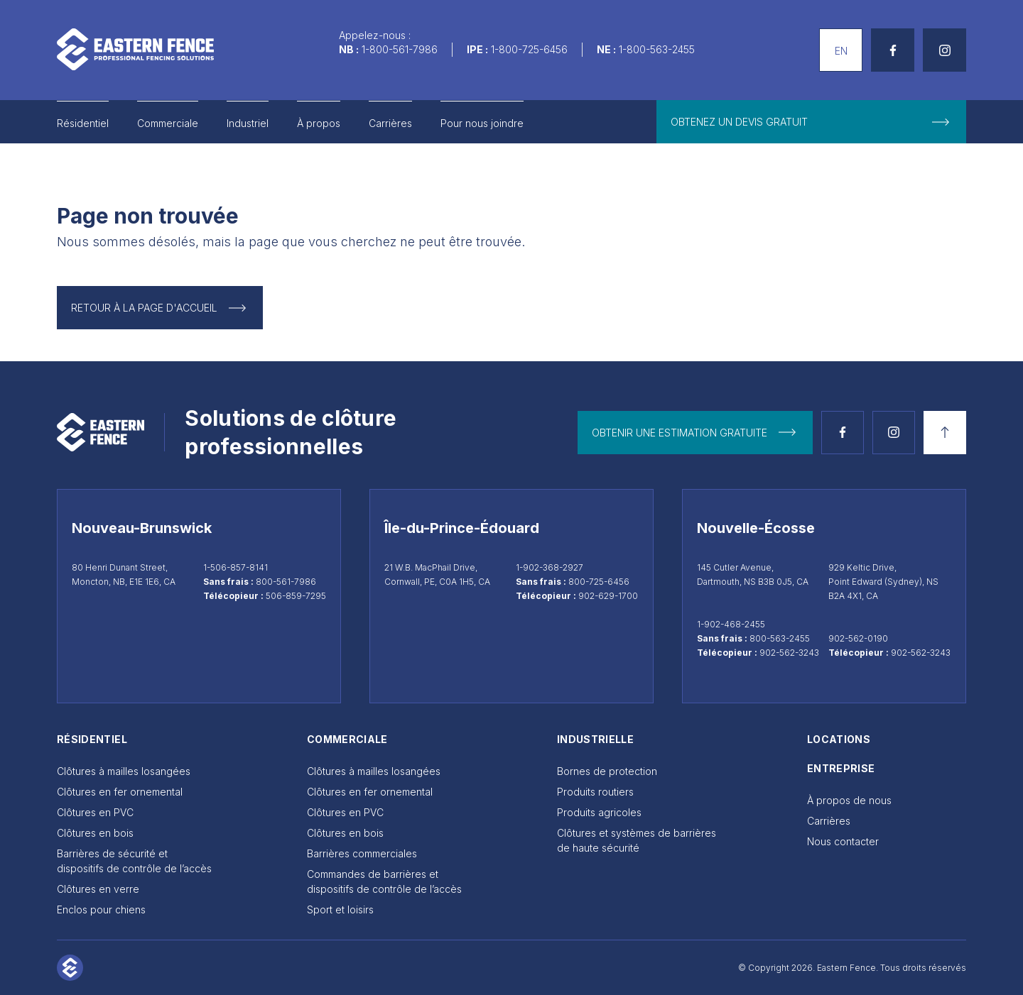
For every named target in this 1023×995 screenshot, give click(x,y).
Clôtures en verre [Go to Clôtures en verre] (98, 889)
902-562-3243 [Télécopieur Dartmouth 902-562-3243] (789, 652)
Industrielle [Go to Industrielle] (595, 739)
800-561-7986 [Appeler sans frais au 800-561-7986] (286, 581)
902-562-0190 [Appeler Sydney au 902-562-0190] (858, 638)
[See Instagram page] (944, 50)
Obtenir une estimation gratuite (679, 433)
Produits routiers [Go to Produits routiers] (595, 792)
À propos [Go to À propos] (318, 123)
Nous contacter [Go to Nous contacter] (843, 841)
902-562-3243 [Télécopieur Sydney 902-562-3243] (921, 652)
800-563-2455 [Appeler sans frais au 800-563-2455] (779, 638)
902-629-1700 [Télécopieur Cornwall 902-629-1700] (608, 595)
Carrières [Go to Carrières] (390, 123)
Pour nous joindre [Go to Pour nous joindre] (482, 123)
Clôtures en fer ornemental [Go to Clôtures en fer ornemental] (120, 792)
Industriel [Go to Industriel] (248, 123)
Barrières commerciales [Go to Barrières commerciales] (362, 853)
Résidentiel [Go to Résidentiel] (83, 123)
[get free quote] (811, 121)
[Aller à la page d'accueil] (135, 49)
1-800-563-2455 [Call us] (657, 49)
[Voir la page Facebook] (842, 432)
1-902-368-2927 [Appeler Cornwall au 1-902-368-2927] (549, 567)
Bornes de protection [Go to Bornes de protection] (607, 771)
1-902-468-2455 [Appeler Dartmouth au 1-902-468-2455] (731, 624)
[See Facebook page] (892, 50)
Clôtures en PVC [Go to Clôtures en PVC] (95, 812)
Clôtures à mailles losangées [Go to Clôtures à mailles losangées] (123, 771)
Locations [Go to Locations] (838, 739)
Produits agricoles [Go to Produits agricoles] (599, 812)
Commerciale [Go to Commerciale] (167, 123)
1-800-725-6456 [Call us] (529, 49)
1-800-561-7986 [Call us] (400, 49)
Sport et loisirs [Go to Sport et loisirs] (340, 909)
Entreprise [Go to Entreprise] (841, 768)
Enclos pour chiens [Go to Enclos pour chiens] (101, 909)
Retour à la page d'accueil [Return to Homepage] (144, 308)
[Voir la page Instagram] (893, 432)
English (835, 36)
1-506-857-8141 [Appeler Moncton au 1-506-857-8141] (235, 567)
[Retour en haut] (945, 432)
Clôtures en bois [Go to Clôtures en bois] (95, 833)
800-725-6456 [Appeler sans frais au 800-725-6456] (598, 581)
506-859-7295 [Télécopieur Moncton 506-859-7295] (296, 595)
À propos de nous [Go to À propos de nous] (849, 800)
